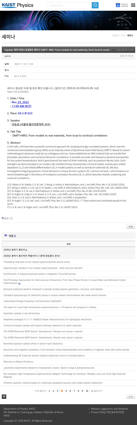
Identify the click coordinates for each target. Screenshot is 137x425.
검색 (4, 396)
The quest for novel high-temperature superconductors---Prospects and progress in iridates (50, 307)
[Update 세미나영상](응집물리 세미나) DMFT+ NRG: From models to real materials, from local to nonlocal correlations (65, 49)
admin (7, 55)
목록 (131, 226)
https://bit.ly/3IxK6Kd (17, 91)
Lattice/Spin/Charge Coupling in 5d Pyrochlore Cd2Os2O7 (33, 300)
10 (87, 391)
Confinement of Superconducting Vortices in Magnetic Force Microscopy (40, 273)
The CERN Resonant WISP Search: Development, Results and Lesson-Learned (43, 331)
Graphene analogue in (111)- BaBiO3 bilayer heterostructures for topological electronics (48, 319)
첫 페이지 (40, 391)
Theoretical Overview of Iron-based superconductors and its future (37, 261)
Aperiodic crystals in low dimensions (22, 313)
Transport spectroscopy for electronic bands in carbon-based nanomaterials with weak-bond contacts (55, 295)
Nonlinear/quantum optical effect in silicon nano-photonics (33, 343)
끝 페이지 (96, 391)
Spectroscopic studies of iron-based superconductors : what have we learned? (43, 267)
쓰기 (131, 396)
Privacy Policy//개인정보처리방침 (107, 412)
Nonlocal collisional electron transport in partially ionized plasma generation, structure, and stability (53, 288)
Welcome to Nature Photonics (18, 361)
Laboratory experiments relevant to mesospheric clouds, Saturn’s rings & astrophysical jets (49, 367)
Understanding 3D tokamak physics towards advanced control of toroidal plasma (44, 355)
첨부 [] (8, 218)
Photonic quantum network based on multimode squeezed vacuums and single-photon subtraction (53, 382)
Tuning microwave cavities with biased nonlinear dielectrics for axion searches (42, 325)
